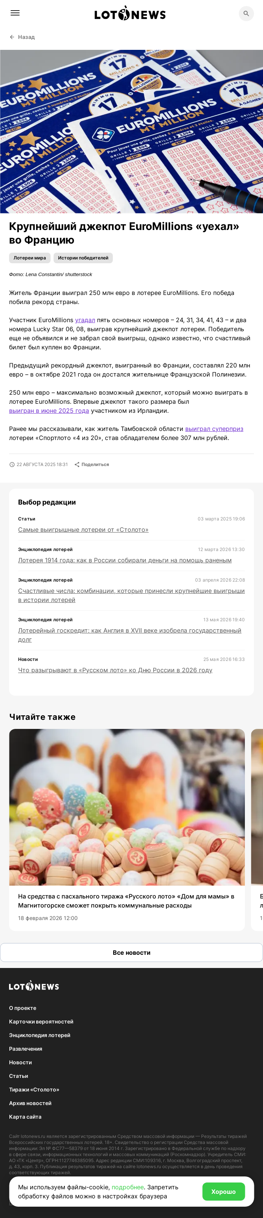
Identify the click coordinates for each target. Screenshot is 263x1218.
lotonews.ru (33, 1136)
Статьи (18, 1076)
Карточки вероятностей (41, 1021)
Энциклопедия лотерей (39, 1035)
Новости (20, 1062)
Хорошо (223, 1191)
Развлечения (25, 1048)
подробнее (128, 1187)
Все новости (132, 952)
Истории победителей (83, 258)
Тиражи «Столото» (34, 1089)
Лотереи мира (30, 258)
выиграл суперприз (214, 428)
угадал (85, 320)
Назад (22, 37)
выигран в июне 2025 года (49, 410)
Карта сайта (25, 1116)
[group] (127, 830)
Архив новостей (30, 1103)
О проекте (22, 1008)
